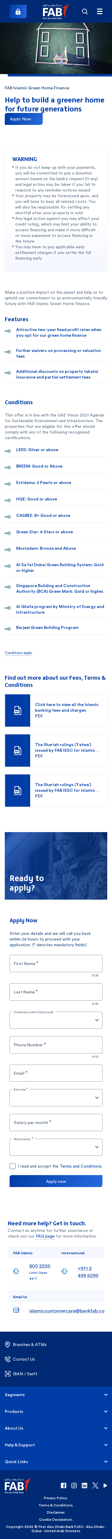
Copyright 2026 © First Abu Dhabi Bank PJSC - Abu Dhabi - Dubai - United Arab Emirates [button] (56, 1529)
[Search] (84, 11)
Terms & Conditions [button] (56, 1505)
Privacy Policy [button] (55, 1498)
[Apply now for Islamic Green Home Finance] (24, 119)
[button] (56, 11)
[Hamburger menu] (99, 11)
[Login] (18, 11)
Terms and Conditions (81, 1166)
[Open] (96, 1020)
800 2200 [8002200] (39, 1266)
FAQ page (45, 1236)
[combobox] (51, 1020)
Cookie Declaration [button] (55, 1519)
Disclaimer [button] (56, 1512)
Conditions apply (18, 653)
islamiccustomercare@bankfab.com (69, 1311)
